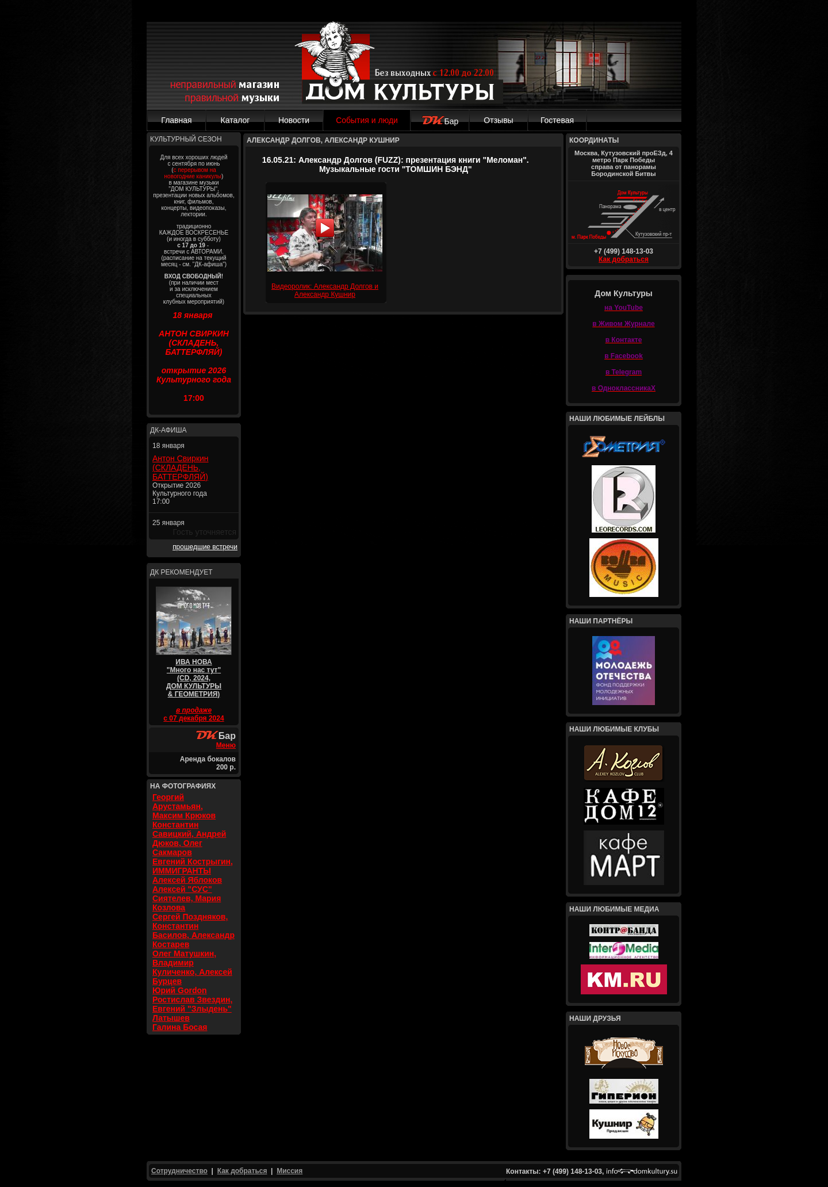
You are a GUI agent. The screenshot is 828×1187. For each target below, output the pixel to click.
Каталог (235, 120)
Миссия (289, 1171)
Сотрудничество (179, 1171)
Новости (293, 120)
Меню (226, 745)
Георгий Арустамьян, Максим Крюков (184, 806)
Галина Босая (180, 1027)
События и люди (367, 120)
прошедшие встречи (204, 547)
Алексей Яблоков (187, 879)
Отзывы (498, 120)
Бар (440, 121)
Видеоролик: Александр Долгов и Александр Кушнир (324, 290)
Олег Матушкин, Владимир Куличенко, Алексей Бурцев (192, 967)
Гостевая (557, 120)
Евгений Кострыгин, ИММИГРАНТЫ (192, 866)
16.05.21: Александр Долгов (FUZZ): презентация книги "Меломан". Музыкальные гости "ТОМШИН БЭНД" (395, 164)
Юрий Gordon (179, 990)
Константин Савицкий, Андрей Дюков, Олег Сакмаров (189, 838)
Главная (176, 120)
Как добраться (624, 259)
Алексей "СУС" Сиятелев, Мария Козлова (186, 898)
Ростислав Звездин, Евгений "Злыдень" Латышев (192, 1009)
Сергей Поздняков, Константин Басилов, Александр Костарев (193, 930)
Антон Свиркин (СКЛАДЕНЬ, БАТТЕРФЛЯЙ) (180, 467)
